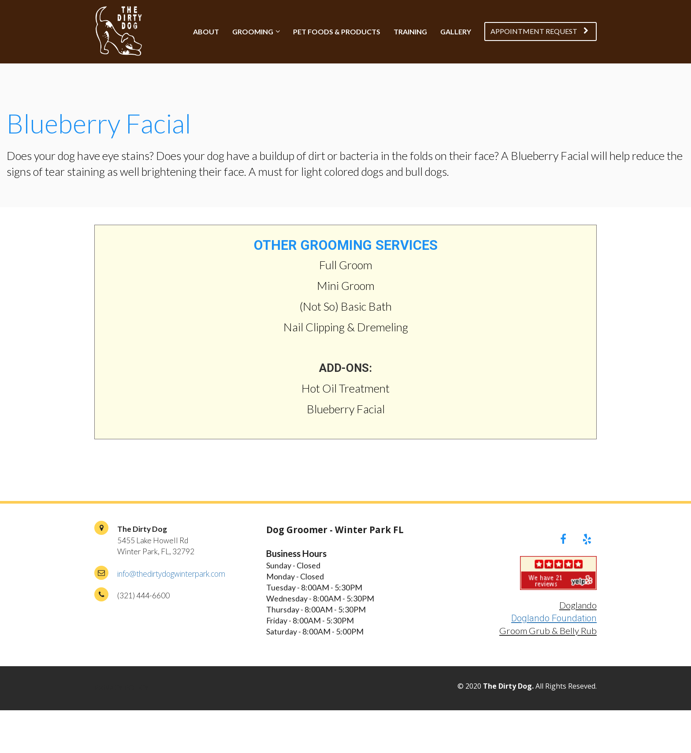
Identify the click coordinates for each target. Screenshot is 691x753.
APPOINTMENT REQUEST (539, 31)
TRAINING (410, 31)
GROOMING (252, 31)
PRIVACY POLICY (121, 688)
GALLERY (455, 31)
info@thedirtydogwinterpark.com (171, 573)
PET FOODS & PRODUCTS (336, 31)
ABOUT (206, 31)
